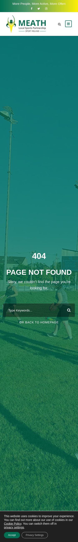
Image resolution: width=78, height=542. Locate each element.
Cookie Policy (12, 523)
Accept (12, 535)
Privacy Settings (35, 535)
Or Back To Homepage (39, 322)
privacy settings (14, 527)
